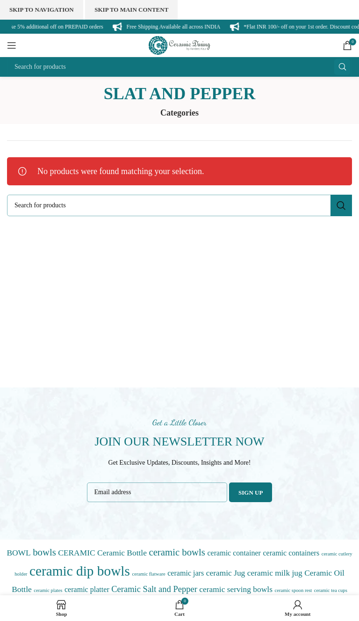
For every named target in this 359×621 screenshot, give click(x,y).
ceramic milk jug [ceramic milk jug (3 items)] (274, 572)
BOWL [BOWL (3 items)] (18, 552)
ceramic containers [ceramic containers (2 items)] (291, 553)
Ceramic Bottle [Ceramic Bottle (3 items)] (122, 552)
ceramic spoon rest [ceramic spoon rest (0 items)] (293, 590)
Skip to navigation (41, 9)
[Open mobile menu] (11, 45)
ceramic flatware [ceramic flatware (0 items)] (148, 574)
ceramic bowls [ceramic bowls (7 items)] (177, 552)
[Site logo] (179, 44)
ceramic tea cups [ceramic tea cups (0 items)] (330, 590)
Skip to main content (131, 9)
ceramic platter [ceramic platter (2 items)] (87, 589)
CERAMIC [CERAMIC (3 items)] (76, 552)
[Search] (179, 67)
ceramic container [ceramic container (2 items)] (233, 553)
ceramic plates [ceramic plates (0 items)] (48, 590)
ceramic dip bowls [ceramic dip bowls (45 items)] (79, 570)
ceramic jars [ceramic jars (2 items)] (185, 573)
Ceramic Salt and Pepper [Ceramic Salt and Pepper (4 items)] (154, 589)
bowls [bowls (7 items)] (44, 552)
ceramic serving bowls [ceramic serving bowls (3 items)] (236, 589)
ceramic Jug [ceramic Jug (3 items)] (225, 572)
